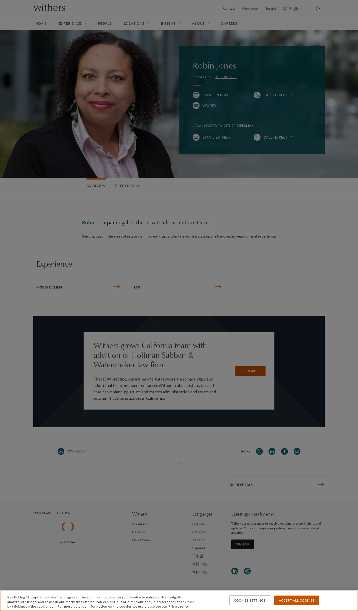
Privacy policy (178, 606)
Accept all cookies (296, 600)
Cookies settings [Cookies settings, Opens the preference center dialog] (250, 600)
